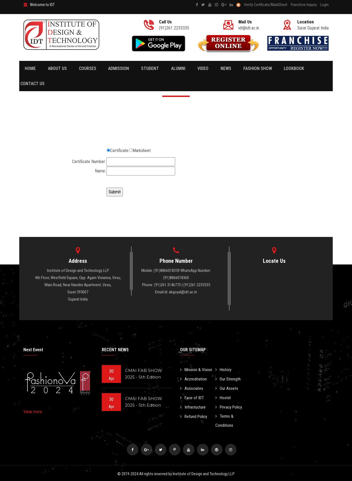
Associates (192, 387)
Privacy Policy (229, 406)
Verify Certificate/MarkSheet (265, 4)
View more (32, 411)
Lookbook (272, 68)
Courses (82, 68)
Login (324, 4)
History (223, 369)
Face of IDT (192, 396)
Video (188, 68)
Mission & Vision (196, 369)
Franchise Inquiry (304, 4)
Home (30, 68)
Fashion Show (238, 68)
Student (140, 68)
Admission (111, 68)
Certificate (119, 150)
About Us (54, 68)
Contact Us (304, 68)
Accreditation (194, 378)
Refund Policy (194, 415)
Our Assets (226, 387)
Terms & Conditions (224, 419)
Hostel (223, 396)
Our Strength (228, 378)
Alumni (166, 68)
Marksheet (142, 150)
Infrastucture (193, 406)
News (209, 68)
